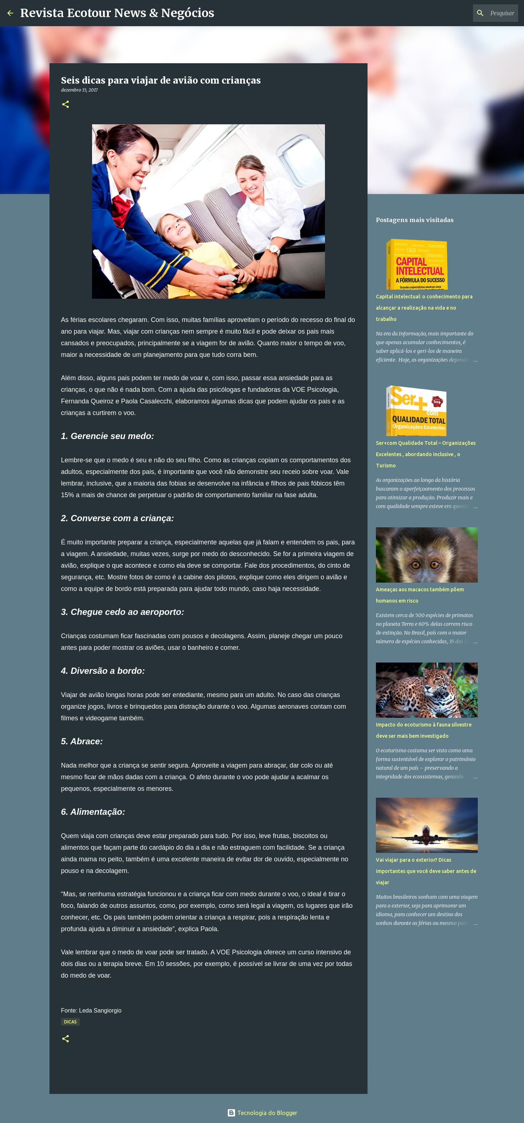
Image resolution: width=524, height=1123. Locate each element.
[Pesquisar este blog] (480, 13)
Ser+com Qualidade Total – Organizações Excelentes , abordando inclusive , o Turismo (426, 454)
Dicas (70, 1021)
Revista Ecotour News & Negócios (117, 13)
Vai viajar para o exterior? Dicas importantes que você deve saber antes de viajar (426, 871)
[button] (65, 105)
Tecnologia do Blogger (262, 1113)
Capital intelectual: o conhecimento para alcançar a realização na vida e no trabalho (424, 308)
